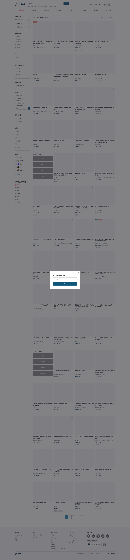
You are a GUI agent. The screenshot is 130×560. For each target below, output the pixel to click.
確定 (65, 283)
